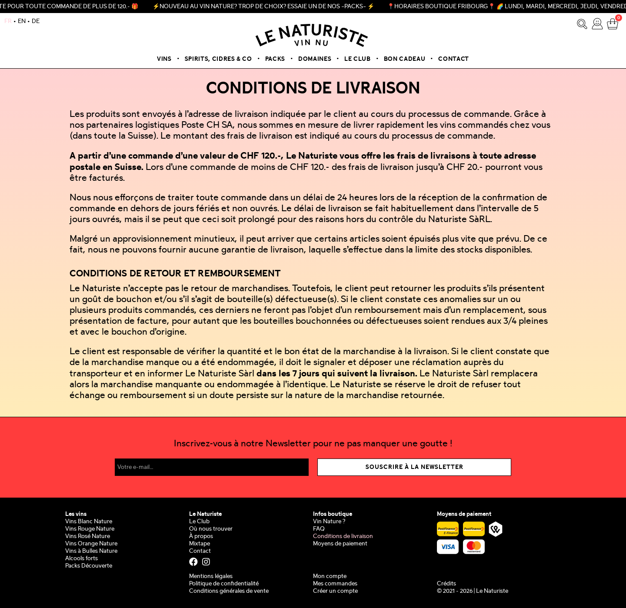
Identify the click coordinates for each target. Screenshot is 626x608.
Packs (275, 59)
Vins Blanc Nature (88, 521)
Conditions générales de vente (229, 591)
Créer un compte (335, 591)
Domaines (314, 59)
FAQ (319, 529)
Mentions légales (211, 576)
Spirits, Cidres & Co (218, 59)
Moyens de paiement (340, 544)
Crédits (446, 584)
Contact (453, 59)
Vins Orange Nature (91, 544)
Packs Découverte (88, 566)
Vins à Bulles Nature (91, 551)
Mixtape (199, 544)
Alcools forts (81, 558)
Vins (164, 59)
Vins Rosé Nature (87, 536)
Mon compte (329, 576)
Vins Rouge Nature (89, 529)
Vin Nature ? (329, 521)
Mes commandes (335, 584)
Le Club (357, 59)
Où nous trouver (211, 529)
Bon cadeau (405, 59)
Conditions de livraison (343, 536)
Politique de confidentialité (224, 584)
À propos (201, 536)
